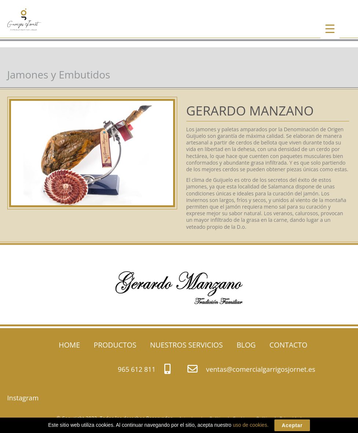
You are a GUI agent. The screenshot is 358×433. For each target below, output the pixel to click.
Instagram (23, 397)
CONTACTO (288, 345)
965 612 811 (144, 369)
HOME (69, 345)
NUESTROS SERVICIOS (186, 345)
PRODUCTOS (115, 345)
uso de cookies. (250, 425)
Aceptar (292, 425)
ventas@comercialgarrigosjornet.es (251, 369)
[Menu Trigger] (330, 28)
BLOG (246, 345)
